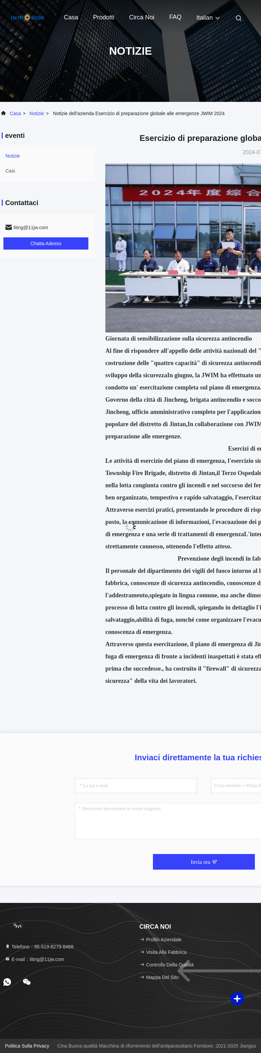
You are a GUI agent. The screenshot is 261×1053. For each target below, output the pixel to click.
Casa (71, 17)
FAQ (175, 17)
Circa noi (141, 17)
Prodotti (103, 17)
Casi (10, 171)
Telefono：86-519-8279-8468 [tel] (39, 946)
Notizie (37, 113)
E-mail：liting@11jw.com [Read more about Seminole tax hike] (34, 959)
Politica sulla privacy (27, 1046)
